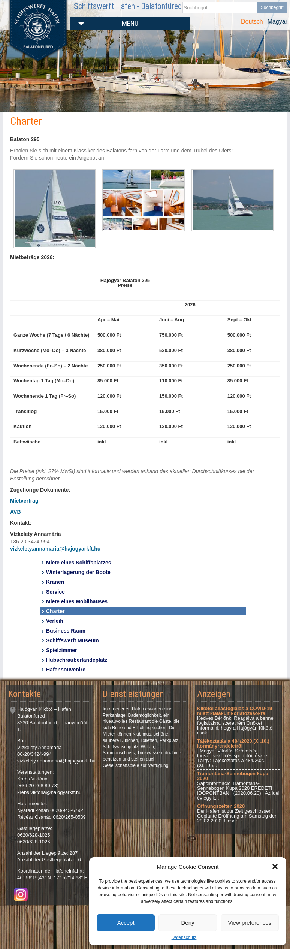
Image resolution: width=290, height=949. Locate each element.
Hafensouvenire (65, 670)
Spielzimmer (61, 650)
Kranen (55, 582)
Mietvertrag (24, 501)
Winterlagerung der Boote (78, 572)
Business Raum (65, 631)
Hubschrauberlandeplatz (76, 660)
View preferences (250, 922)
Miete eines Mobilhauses (77, 601)
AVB (15, 512)
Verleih (54, 621)
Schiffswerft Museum (72, 640)
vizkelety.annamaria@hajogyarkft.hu (55, 549)
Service (55, 592)
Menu (130, 23)
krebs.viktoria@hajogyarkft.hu (49, 792)
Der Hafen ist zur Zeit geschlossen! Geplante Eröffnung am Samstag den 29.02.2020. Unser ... (237, 813)
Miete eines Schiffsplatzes (78, 563)
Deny (187, 922)
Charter (55, 611)
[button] (275, 866)
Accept (126, 922)
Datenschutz (184, 937)
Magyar (277, 21)
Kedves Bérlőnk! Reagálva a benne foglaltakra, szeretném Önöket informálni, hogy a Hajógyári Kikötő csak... (235, 721)
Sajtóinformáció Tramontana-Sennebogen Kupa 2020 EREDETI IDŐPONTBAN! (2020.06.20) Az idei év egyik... (238, 786)
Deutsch (252, 21)
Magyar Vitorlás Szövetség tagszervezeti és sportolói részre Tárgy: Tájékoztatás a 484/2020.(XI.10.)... (233, 753)
